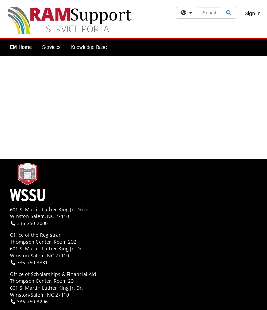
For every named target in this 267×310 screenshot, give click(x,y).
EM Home (21, 47)
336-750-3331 (29, 262)
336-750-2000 (29, 223)
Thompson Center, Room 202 (43, 241)
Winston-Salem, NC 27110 (39, 216)
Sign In (253, 13)
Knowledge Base (89, 47)
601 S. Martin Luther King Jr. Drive (49, 209)
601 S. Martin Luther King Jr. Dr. (46, 248)
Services (51, 47)
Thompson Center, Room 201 (43, 281)
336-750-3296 (29, 301)
